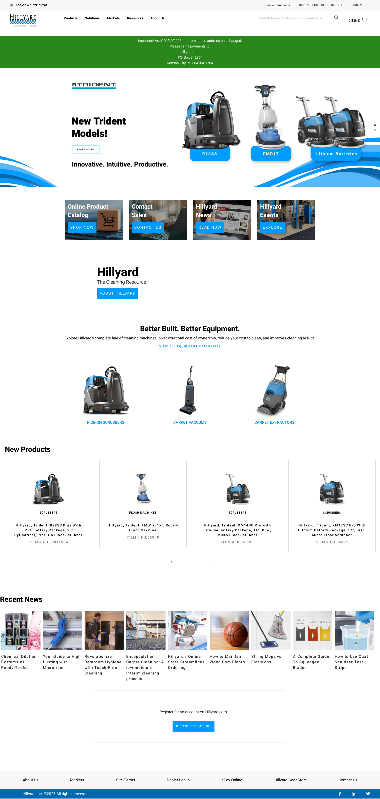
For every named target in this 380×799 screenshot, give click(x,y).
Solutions (92, 18)
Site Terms (125, 780)
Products (71, 18)
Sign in (357, 5)
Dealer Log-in (178, 780)
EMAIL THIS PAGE (279, 5)
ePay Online (232, 780)
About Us (157, 18)
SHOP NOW (82, 227)
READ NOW (210, 227)
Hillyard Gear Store (290, 780)
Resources (135, 18)
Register (337, 5)
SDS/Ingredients (311, 5)
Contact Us (348, 780)
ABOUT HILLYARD (118, 293)
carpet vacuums (190, 393)
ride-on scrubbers (105, 393)
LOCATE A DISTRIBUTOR (32, 5)
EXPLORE (273, 227)
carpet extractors (274, 393)
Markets (113, 18)
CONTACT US (148, 227)
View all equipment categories (190, 346)
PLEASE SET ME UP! (193, 726)
